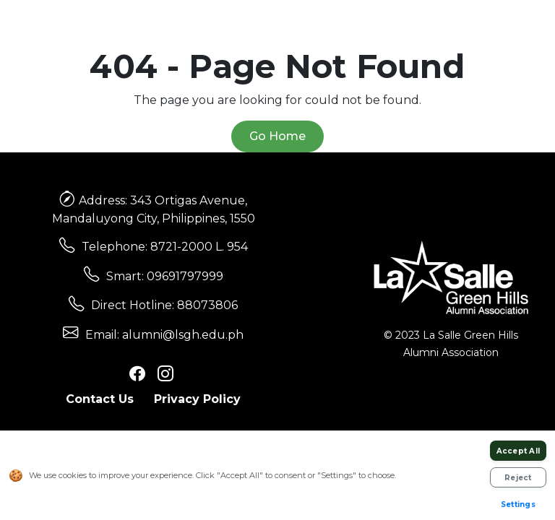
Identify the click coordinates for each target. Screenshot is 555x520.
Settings (518, 504)
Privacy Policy (197, 399)
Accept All (518, 451)
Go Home (277, 136)
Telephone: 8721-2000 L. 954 (165, 247)
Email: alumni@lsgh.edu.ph (164, 335)
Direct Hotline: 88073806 (164, 305)
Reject (518, 477)
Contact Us (100, 399)
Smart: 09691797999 (164, 276)
